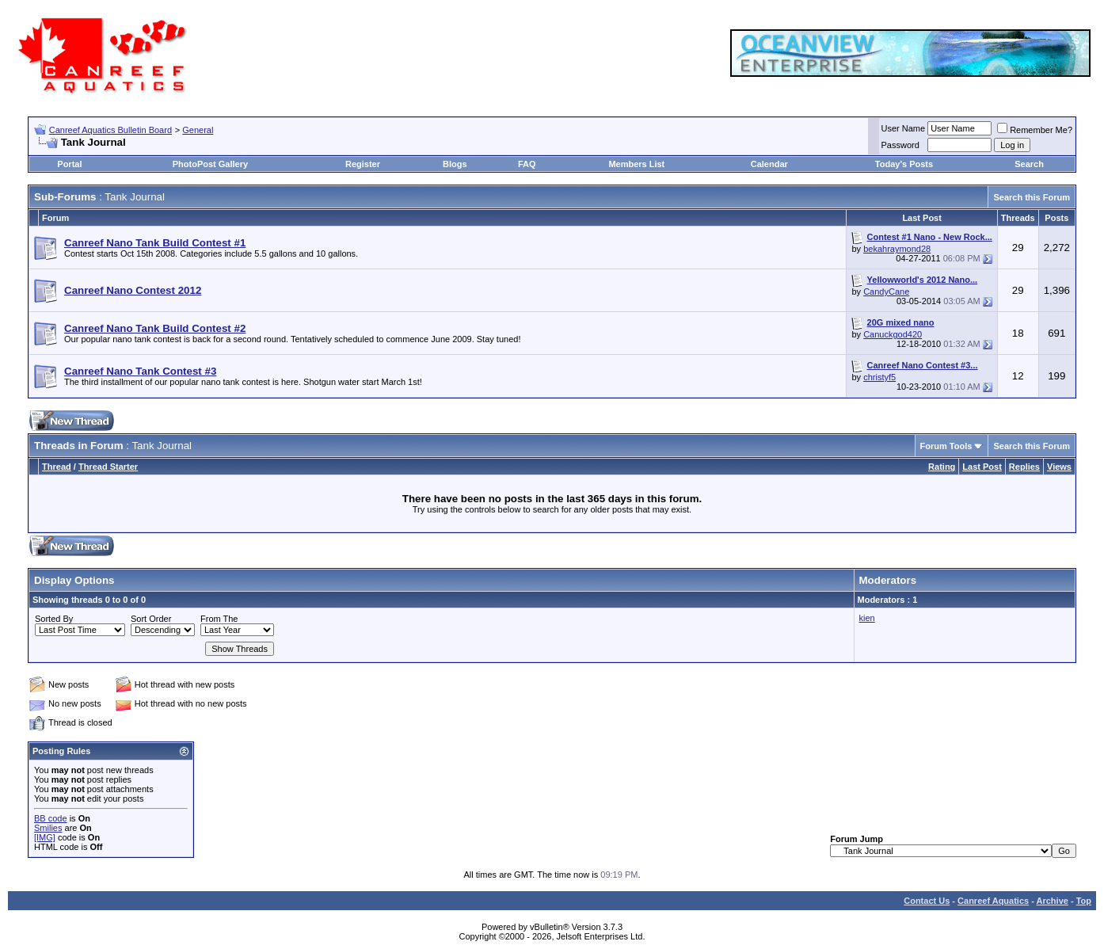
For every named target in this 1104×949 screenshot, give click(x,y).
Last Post (982, 466)
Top (1083, 900)
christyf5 (879, 377)
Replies (1024, 466)
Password (900, 145)
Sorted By (54, 618)
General (197, 130)
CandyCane (886, 291)
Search (1029, 164)
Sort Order (151, 618)
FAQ (527, 164)
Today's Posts (904, 164)
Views (1059, 466)
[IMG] (44, 837)
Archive (1052, 900)
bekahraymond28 (897, 248)
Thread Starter (108, 466)
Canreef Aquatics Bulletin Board (110, 130)
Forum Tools (946, 446)
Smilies (48, 828)
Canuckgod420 (892, 334)
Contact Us (927, 900)
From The (219, 618)
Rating (941, 466)
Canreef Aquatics (993, 900)
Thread (56, 466)
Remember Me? (1034, 130)
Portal (69, 164)
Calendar (769, 164)
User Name (903, 128)
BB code (50, 818)
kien (867, 618)
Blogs (455, 164)
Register (362, 164)
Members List (636, 164)
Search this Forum (1031, 197)
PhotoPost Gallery (210, 164)
